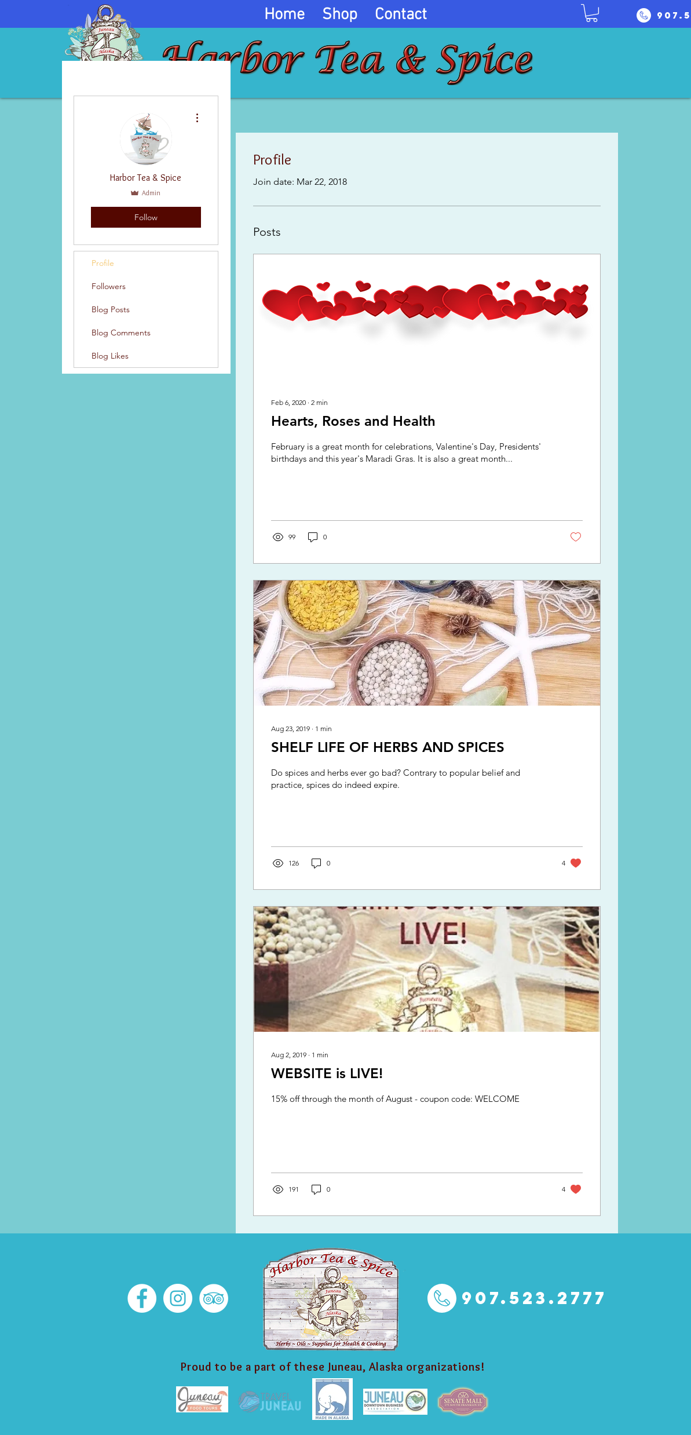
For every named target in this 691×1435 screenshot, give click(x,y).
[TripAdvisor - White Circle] (213, 1298)
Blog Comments (121, 332)
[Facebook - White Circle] (141, 1298)
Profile (103, 263)
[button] (591, 13)
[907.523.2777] (534, 1298)
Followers (109, 286)
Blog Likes (110, 355)
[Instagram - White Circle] (177, 1298)
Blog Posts (111, 309)
